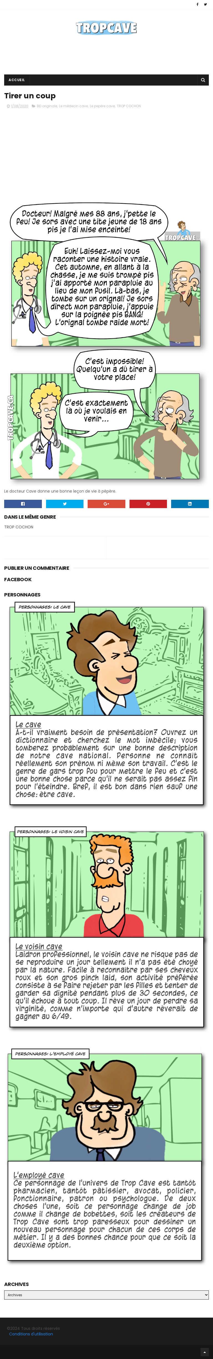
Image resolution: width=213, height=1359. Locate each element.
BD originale (47, 106)
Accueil (17, 80)
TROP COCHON (129, 106)
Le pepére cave (102, 106)
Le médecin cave (73, 106)
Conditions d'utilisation (31, 1334)
